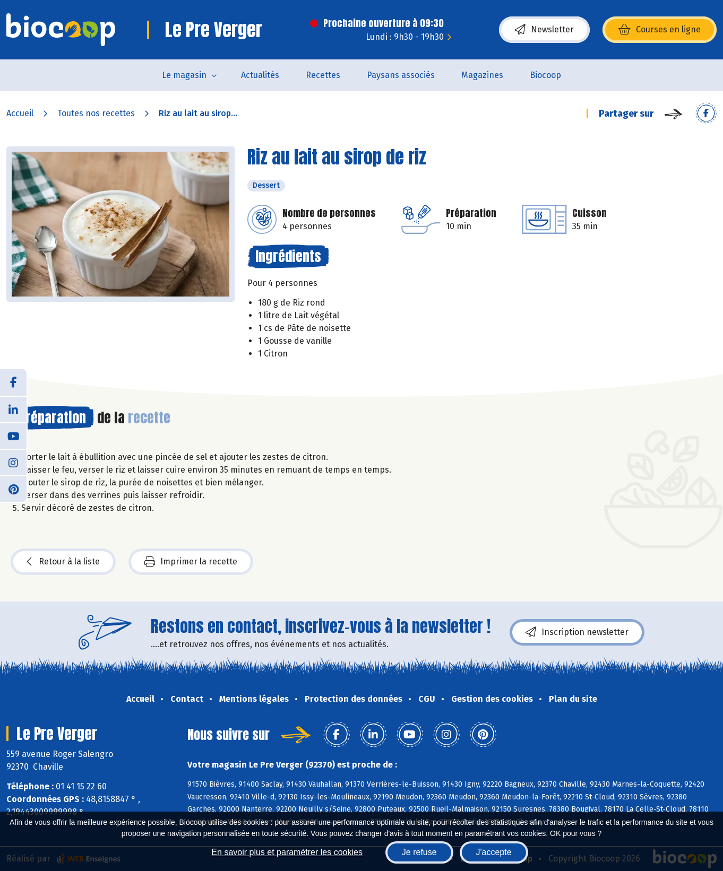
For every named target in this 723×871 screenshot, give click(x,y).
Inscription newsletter (577, 632)
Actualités (260, 75)
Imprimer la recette (190, 561)
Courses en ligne (659, 29)
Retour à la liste (63, 561)
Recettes (323, 75)
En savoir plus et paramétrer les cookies (287, 852)
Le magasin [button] (184, 75)
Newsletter (544, 29)
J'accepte (494, 852)
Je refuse (419, 852)
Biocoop (545, 75)
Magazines (482, 75)
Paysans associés (401, 75)
